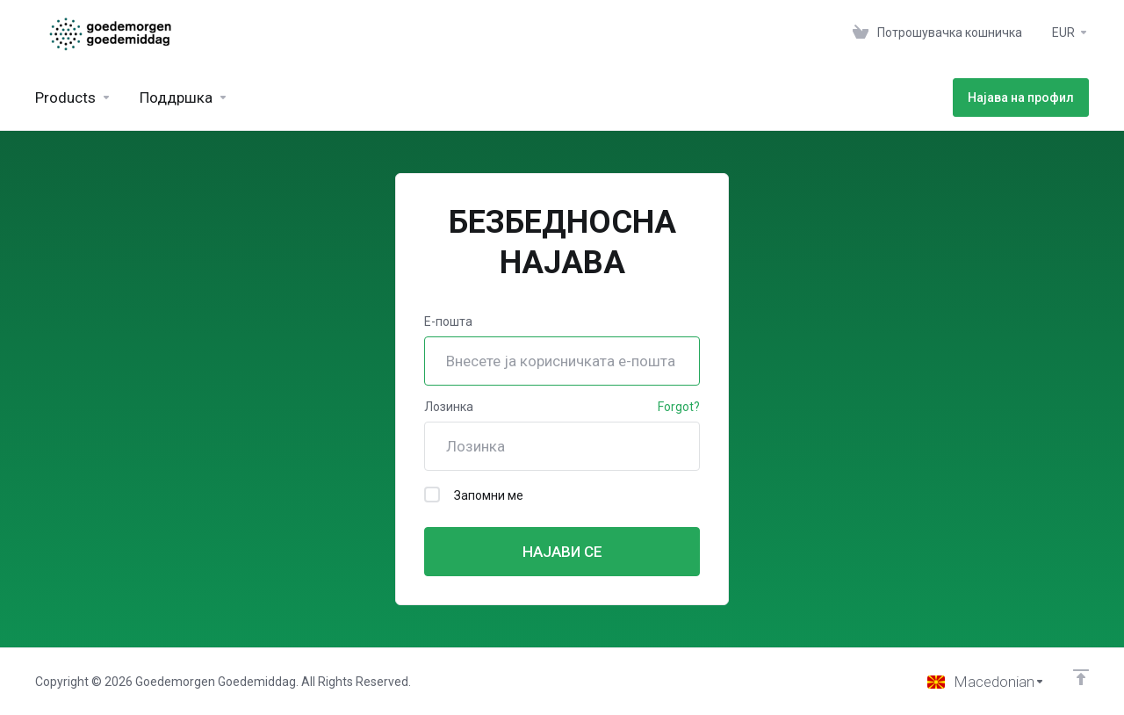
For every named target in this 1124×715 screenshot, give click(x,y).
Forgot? (679, 407)
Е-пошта (448, 321)
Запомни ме (473, 494)
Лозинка (448, 407)
